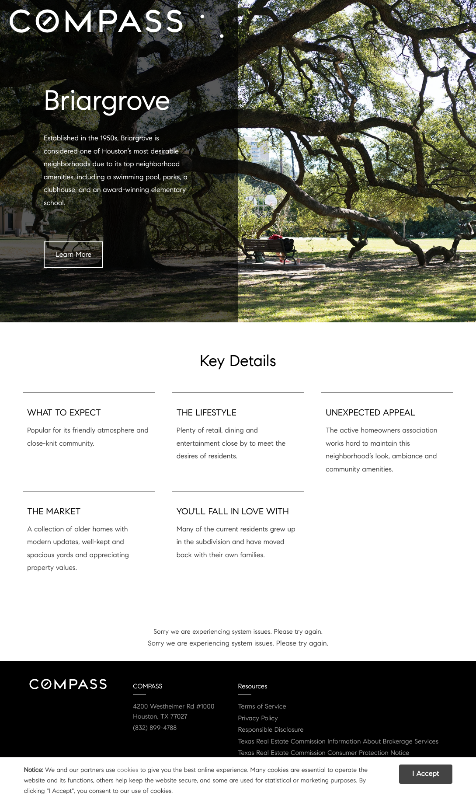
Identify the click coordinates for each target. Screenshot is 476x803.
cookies (127, 770)
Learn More (73, 255)
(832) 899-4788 (155, 728)
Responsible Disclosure (271, 730)
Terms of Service (262, 707)
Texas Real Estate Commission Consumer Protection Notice (324, 753)
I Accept (425, 774)
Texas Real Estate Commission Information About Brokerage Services (338, 742)
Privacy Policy (258, 719)
